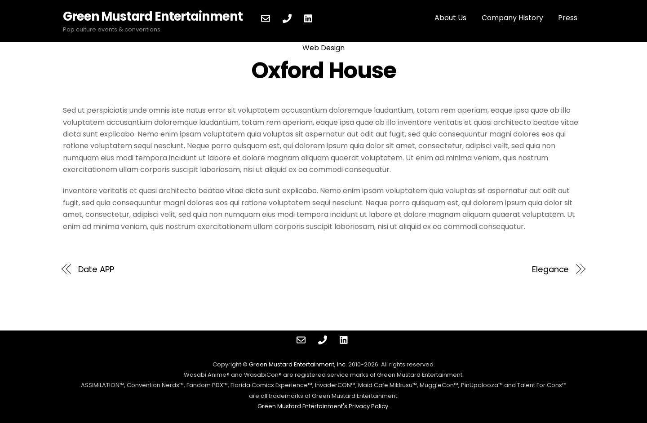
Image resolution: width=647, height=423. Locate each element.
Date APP (96, 269)
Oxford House (323, 70)
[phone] (287, 18)
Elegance (550, 269)
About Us (450, 18)
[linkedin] (309, 18)
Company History (512, 18)
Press (567, 18)
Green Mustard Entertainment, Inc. (298, 364)
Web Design (323, 48)
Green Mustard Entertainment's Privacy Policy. (323, 406)
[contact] (266, 18)
